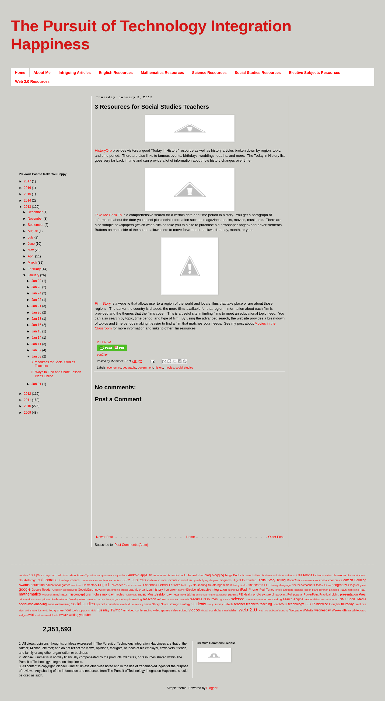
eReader (117, 585)
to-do (45, 610)
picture (266, 594)
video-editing (179, 610)
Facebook (150, 585)
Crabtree (152, 580)
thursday (347, 604)
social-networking (59, 604)
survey (219, 604)
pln (273, 594)
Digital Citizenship (244, 580)
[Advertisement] (52, 129)
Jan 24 (37, 293)
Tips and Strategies (30, 610)
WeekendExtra (341, 610)
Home (20, 72)
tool (68, 610)
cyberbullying (200, 580)
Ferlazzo (174, 585)
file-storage (215, 585)
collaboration (49, 580)
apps (143, 575)
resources (211, 599)
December (36, 212)
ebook (323, 580)
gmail (363, 585)
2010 (28, 406)
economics (114, 367)
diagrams (226, 580)
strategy (185, 604)
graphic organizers (141, 589)
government (145, 367)
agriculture (121, 575)
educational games (58, 585)
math (363, 589)
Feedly (163, 585)
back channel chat (192, 575)
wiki (31, 615)
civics (328, 575)
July (31, 237)
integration (219, 589)
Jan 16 (37, 325)
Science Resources (209, 72)
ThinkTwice (320, 604)
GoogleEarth (86, 589)
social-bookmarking (33, 604)
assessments (161, 575)
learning (298, 589)
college (65, 580)
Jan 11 (37, 344)
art (150, 575)
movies (169, 367)
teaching (266, 604)
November (36, 218)
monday (108, 594)
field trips (186, 585)
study (210, 604)
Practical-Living (329, 594)
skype (308, 599)
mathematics (30, 594)
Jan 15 (37, 331)
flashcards (255, 585)
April (31, 256)
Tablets (228, 604)
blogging (218, 575)
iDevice (191, 589)
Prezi (362, 594)
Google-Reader (41, 589)
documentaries (309, 580)
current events (167, 580)
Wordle (63, 615)
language (287, 589)
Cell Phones (305, 575)
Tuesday (103, 610)
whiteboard (359, 610)
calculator (279, 575)
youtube (85, 615)
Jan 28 (37, 287)
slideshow (318, 599)
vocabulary (216, 610)
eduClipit (102, 354)
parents (233, 594)
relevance (172, 599)
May (31, 250)
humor (182, 589)
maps (343, 589)
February (34, 269)
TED (308, 604)
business (267, 575)
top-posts (84, 610)
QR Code (120, 599)
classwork (352, 575)
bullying (257, 575)
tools (75, 610)
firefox (243, 585)
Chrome (319, 575)
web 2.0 (248, 609)
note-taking (187, 594)
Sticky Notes (160, 604)
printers (46, 599)
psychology (107, 599)
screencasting (273, 599)
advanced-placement (102, 575)
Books (237, 575)
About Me (42, 72)
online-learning (204, 594)
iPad (243, 589)
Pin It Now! (104, 342)
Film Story (103, 303)
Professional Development (68, 599)
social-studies (184, 367)
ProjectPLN (93, 599)
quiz (129, 599)
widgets (23, 615)
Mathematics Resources (162, 72)
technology (296, 604)
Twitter (116, 610)
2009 (28, 412)
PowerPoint (311, 594)
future (327, 585)
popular (298, 594)
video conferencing (140, 610)
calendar (290, 575)
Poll (290, 594)
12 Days (46, 575)
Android (133, 575)
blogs (228, 575)
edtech (348, 580)
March (33, 262)
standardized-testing (131, 604)
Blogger (211, 688)
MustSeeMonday (160, 594)
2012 (28, 394)
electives (76, 585)
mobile (96, 594)
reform (161, 599)
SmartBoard (332, 599)
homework (170, 589)
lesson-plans (311, 589)
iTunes (269, 589)
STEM (147, 604)
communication (89, 580)
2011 (28, 400)
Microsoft (47, 594)
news (176, 594)
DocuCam (293, 580)
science (237, 599)
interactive (234, 589)
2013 (28, 207)
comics (75, 580)
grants (124, 589)
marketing (353, 589)
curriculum (185, 580)
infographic (204, 589)
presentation (349, 594)
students (198, 604)
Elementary (89, 585)
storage (174, 604)
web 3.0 (263, 610)
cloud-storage (27, 580)
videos (194, 610)
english (104, 585)
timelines (360, 604)
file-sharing (200, 585)
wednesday (322, 610)
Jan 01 (37, 384)
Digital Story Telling (271, 580)
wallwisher (230, 610)
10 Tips (34, 575)
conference (105, 580)
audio (175, 575)
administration (67, 575)
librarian (323, 589)
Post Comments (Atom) (131, 545)
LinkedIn (334, 589)
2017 (28, 181)
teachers (252, 604)
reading (137, 599)
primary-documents (30, 599)
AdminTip (83, 575)
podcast (281, 594)
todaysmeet (56, 610)
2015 (28, 194)
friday (319, 585)
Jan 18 (37, 319)
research (184, 599)
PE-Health (245, 594)
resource (196, 599)
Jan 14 (37, 337)
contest (117, 580)
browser (246, 575)
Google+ (57, 589)
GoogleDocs (70, 589)
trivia (93, 610)
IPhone (253, 589)
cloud (362, 575)
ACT (54, 575)
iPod (262, 589)
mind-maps (60, 594)
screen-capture (254, 599)
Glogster (353, 585)
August (33, 231)
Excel (127, 585)
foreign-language (281, 585)
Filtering (235, 585)
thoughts (334, 604)
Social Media (356, 599)
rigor (221, 599)
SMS (343, 599)
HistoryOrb (103, 150)
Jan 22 (37, 300)
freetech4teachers (303, 585)
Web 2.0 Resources (32, 81)
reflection (149, 599)
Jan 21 (37, 306)
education (38, 585)
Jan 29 (37, 281)
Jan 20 (37, 312)
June (32, 244)
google (24, 589)
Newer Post (104, 537)
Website (308, 610)
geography (129, 367)
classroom (339, 575)
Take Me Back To (108, 215)
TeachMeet (280, 604)
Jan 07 (37, 350)
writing (73, 615)
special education (107, 604)
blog (208, 575)
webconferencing (279, 610)
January (34, 275)
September (36, 225)
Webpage (295, 610)
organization (220, 594)
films (226, 585)
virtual (204, 610)
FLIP (267, 585)
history (159, 367)
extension (136, 585)
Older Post (276, 537)
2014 (28, 200)
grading (115, 589)
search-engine (293, 599)
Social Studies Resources (258, 72)
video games (161, 610)
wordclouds (51, 615)
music (142, 594)
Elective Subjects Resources (314, 72)
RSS (227, 599)
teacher (239, 604)
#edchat (23, 575)
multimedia (131, 594)
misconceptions (79, 594)
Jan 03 (37, 356)
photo (257, 594)
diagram (214, 580)
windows (40, 615)
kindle (278, 589)
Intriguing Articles (75, 72)
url (125, 610)
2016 (28, 188)
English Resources (116, 72)
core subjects (134, 580)
